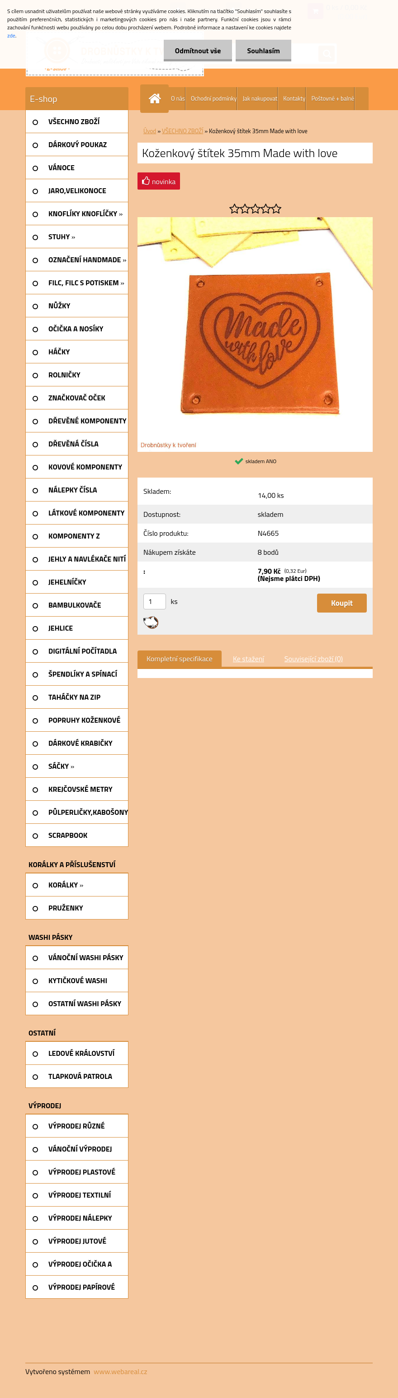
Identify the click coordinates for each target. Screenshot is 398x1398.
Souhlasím (263, 50)
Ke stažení (248, 658)
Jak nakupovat (259, 98)
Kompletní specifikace (180, 658)
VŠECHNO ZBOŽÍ (182, 130)
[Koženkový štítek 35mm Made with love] (255, 220)
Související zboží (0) (313, 658)
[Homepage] (156, 98)
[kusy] (154, 601)
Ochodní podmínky (214, 98)
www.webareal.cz (120, 1371)
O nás (178, 98)
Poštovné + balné (332, 98)
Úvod (149, 130)
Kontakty (294, 98)
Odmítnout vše (198, 50)
